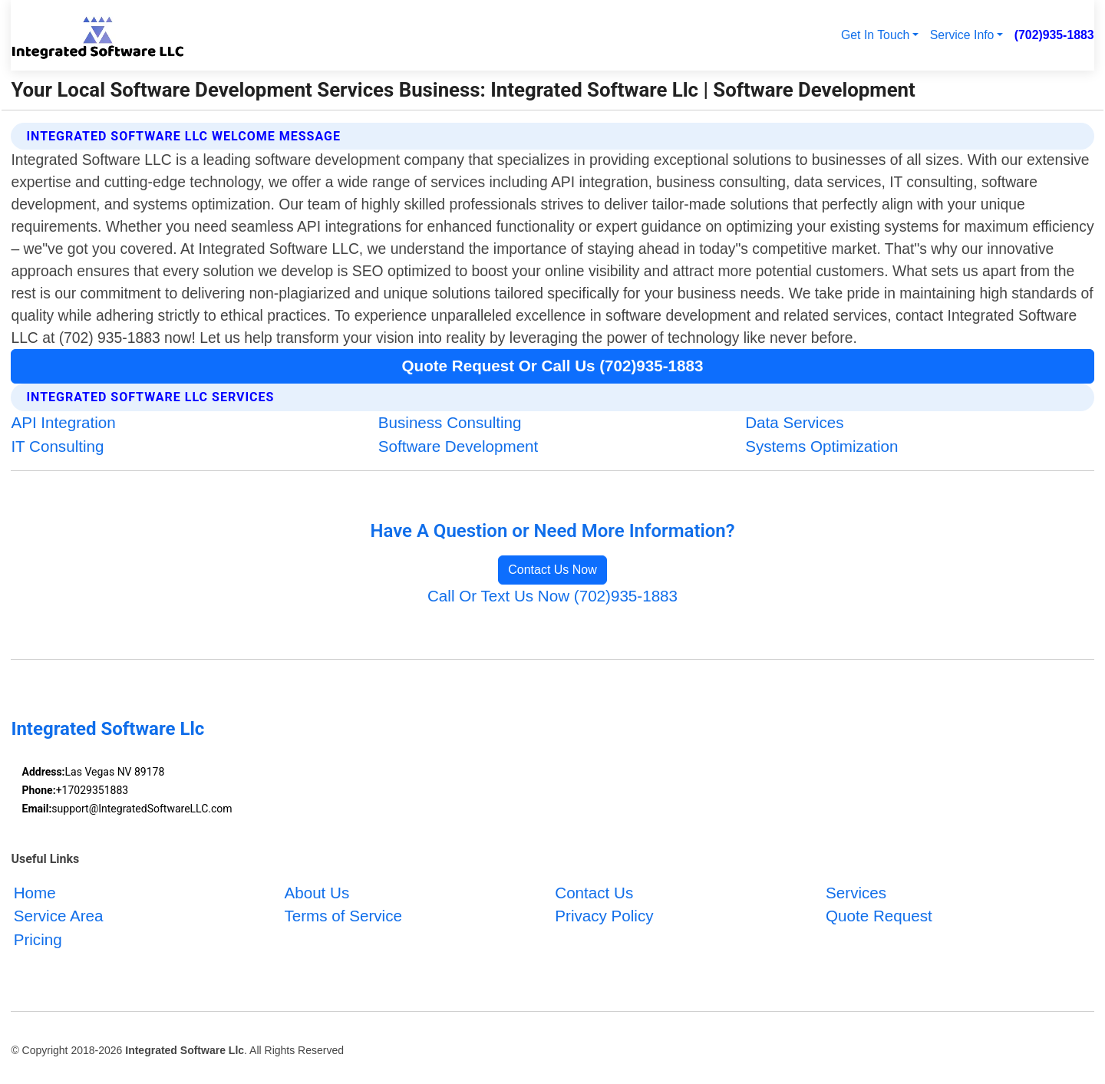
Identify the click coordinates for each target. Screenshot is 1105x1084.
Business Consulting (450, 422)
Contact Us (594, 892)
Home (35, 892)
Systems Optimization (821, 446)
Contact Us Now (552, 569)
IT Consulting (57, 446)
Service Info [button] (962, 34)
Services (856, 892)
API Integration (63, 422)
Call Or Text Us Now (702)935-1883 (552, 596)
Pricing (38, 940)
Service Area (59, 916)
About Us (316, 892)
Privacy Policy (604, 916)
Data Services (794, 422)
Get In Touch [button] (875, 34)
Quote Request (879, 916)
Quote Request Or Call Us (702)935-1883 (553, 365)
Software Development (458, 446)
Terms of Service (342, 916)
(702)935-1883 (1054, 34)
